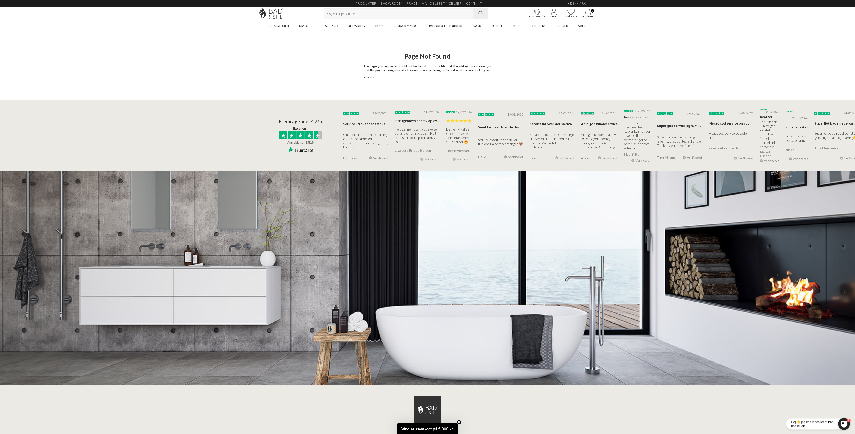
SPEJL (517, 29)
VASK (477, 29)
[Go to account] (544, 15)
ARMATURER (279, 29)
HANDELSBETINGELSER (441, 3)
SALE (582, 29)
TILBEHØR (540, 29)
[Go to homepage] (281, 15)
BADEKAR (330, 29)
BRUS (379, 29)
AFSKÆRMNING (405, 29)
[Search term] (398, 15)
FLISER (563, 29)
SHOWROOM (391, 3)
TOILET (497, 29)
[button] (427, 428)
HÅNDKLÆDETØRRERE (445, 29)
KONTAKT (474, 3)
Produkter (365, 3)
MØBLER (306, 29)
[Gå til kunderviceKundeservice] (526, 15)
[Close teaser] (459, 422)
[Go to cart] (578, 15)
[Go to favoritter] (561, 15)
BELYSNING (356, 29)
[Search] (480, 15)
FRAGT (412, 3)
